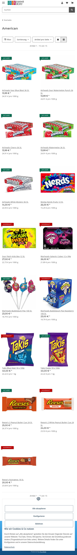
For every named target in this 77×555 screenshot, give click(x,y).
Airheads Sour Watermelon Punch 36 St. (57, 91)
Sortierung (22, 39)
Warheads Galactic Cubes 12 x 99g (56, 256)
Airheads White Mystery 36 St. (15, 202)
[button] (62, 3)
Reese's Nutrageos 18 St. (13, 479)
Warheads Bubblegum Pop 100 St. (17, 311)
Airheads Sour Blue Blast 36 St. (15, 90)
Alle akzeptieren (39, 509)
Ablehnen (39, 524)
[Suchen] (35, 10)
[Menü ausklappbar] (3, 1)
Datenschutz (9, 547)
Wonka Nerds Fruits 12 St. (52, 202)
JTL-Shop (43, 552)
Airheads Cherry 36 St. (12, 147)
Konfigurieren (39, 516)
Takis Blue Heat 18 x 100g (13, 368)
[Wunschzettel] (67, 3)
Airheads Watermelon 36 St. (53, 147)
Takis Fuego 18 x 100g (50, 368)
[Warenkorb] (72, 3)
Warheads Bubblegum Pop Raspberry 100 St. (57, 312)
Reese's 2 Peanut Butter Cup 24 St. (17, 422)
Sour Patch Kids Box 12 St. (13, 256)
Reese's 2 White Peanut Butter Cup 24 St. (57, 423)
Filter (7, 39)
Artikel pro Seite (42, 39)
